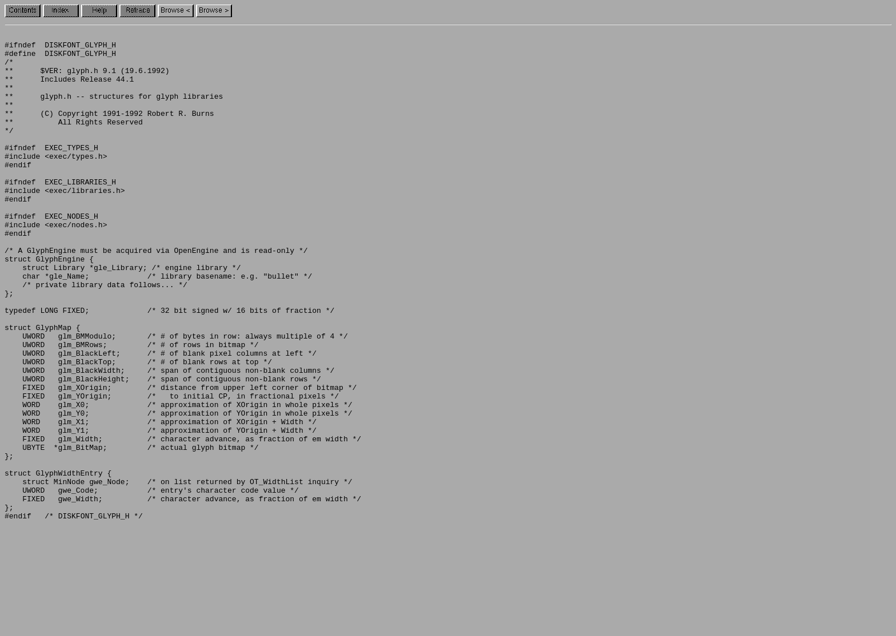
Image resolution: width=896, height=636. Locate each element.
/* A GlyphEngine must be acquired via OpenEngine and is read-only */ (156, 294)
